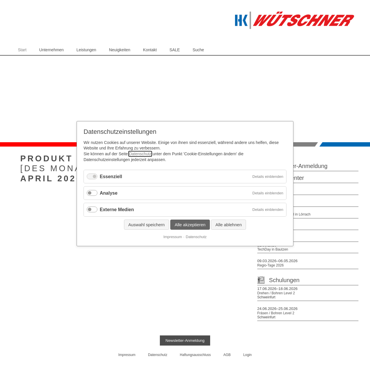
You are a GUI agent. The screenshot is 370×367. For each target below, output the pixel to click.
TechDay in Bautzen (272, 249)
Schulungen (284, 280)
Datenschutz (140, 153)
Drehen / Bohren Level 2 (276, 293)
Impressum (172, 236)
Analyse (108, 193)
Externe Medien (117, 209)
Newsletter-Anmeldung (298, 166)
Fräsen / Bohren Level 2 (275, 313)
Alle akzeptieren (190, 224)
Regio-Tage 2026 (270, 265)
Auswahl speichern (146, 224)
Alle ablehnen (228, 224)
